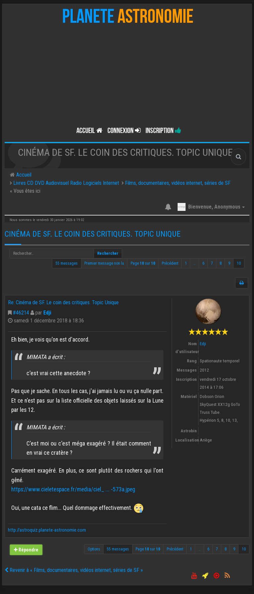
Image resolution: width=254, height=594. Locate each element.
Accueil (89, 130)
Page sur (143, 263)
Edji (47, 313)
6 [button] (203, 263)
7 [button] (212, 263)
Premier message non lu (104, 263)
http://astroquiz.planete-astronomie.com (47, 530)
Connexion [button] (124, 130)
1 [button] (186, 263)
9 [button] (229, 263)
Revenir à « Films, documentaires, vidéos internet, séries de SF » (74, 570)
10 (239, 263)
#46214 (21, 313)
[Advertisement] (127, 73)
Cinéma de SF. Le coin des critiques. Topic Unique (93, 234)
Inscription (163, 130)
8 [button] (221, 263)
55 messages (67, 263)
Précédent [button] (170, 263)
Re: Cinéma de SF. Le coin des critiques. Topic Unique (63, 302)
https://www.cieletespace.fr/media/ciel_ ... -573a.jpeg (73, 489)
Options (94, 549)
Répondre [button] (26, 549)
